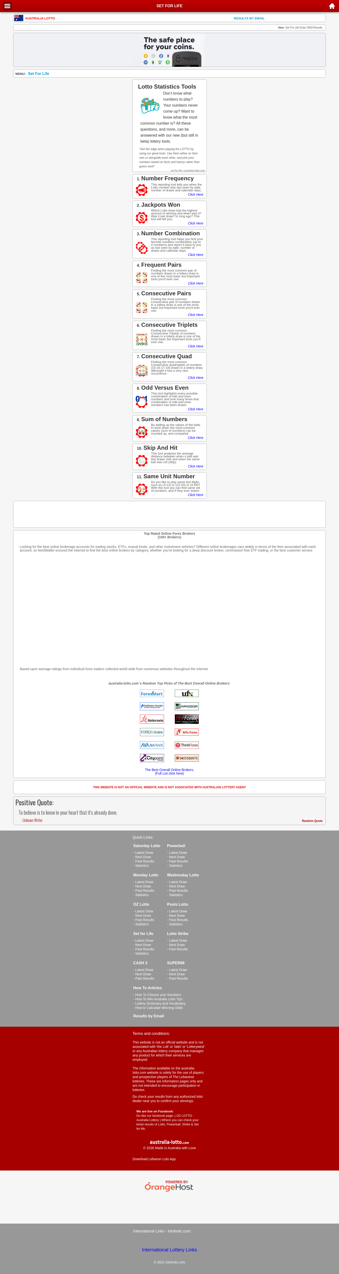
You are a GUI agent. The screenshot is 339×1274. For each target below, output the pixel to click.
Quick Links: (143, 837)
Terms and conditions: (151, 1033)
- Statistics (141, 866)
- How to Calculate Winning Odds (158, 1008)
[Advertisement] (169, 611)
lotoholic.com (179, 1231)
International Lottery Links (169, 1249)
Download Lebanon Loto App (154, 1159)
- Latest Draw (143, 853)
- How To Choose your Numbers (157, 995)
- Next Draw (142, 857)
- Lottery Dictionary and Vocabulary (159, 1003)
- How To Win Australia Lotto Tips (157, 999)
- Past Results (143, 861)
